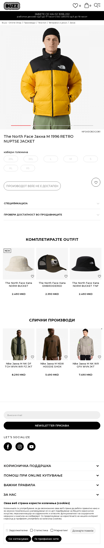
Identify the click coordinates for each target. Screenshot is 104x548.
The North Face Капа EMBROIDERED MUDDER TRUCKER (52, 285)
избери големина (16, 152)
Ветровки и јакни (58, 22)
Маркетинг (61, 530)
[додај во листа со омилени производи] (32, 276)
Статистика (41, 530)
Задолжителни (18, 530)
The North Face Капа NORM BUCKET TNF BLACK (85, 285)
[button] (95, 182)
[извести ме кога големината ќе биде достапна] (11, 159)
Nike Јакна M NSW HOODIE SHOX (52, 365)
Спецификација (50, 203)
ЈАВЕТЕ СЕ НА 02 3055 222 (52, 14)
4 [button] (83, 125)
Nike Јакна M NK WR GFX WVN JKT (86, 365)
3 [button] (62, 125)
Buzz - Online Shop (11, 22)
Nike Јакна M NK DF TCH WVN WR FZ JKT (18, 365)
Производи (30, 22)
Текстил (42, 22)
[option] (52, 16)
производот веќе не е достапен (32, 186)
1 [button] (20, 125)
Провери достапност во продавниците (50, 214)
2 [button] (41, 125)
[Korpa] (86, 7)
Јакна (72, 22)
